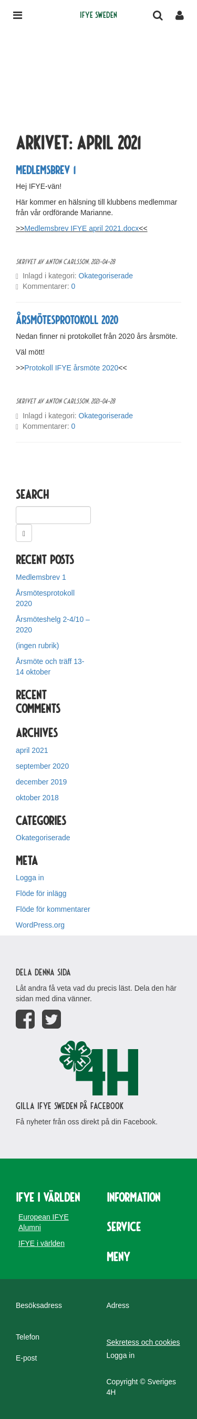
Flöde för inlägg (41, 893)
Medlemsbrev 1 (46, 169)
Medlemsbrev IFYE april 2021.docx (81, 228)
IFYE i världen (41, 1243)
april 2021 (32, 750)
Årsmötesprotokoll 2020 (67, 319)
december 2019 (41, 782)
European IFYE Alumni (43, 1222)
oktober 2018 (37, 797)
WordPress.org (40, 925)
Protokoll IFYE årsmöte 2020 (71, 368)
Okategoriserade (106, 275)
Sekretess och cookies (143, 1342)
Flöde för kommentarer (53, 909)
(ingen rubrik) (37, 645)
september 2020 (42, 766)
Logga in (30, 877)
